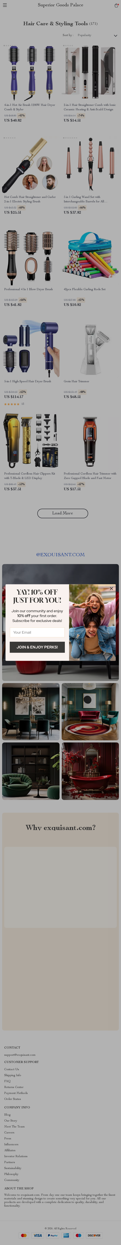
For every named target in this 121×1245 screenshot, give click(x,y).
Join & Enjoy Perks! (37, 647)
